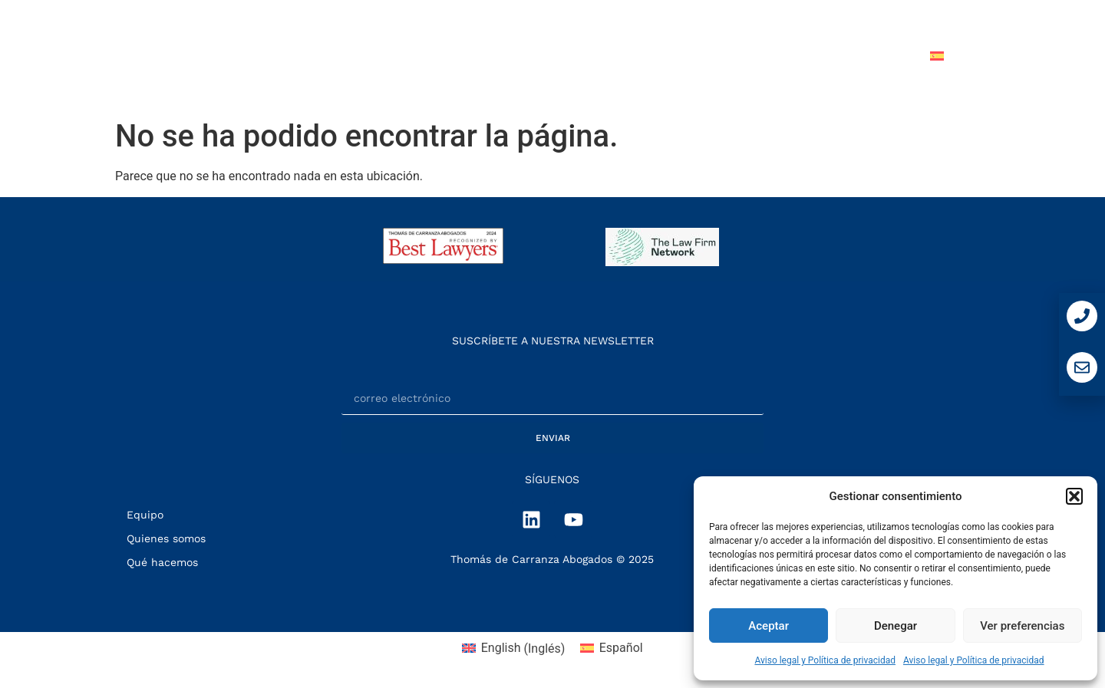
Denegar (895, 626)
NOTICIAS (772, 55)
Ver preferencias (1022, 626)
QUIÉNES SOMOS (463, 55)
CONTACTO (865, 55)
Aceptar (768, 626)
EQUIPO (689, 55)
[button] (1074, 496)
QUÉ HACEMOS (590, 55)
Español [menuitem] (621, 647)
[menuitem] (973, 56)
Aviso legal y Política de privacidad (825, 660)
